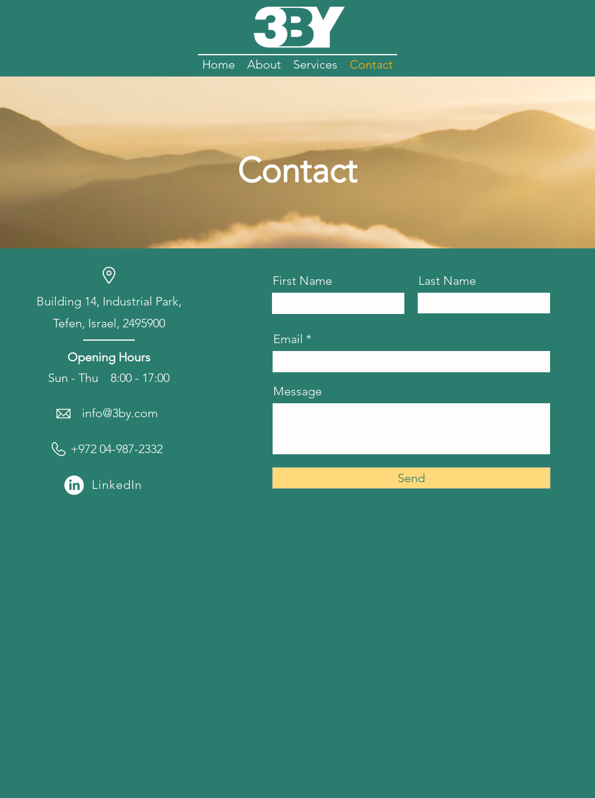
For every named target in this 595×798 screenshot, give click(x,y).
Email (288, 339)
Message (297, 391)
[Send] (411, 478)
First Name (302, 281)
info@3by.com (120, 413)
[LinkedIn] (74, 485)
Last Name (447, 281)
